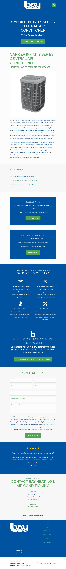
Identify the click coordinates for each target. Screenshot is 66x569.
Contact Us (47, 542)
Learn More (33, 252)
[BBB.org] (17, 553)
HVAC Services (47, 531)
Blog (46, 538)
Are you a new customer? (18, 398)
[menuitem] (33, 176)
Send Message (33, 435)
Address (13, 392)
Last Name (37, 379)
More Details (33, 218)
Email (36, 385)
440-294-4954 (33, 506)
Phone (12, 385)
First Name (14, 379)
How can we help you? (17, 405)
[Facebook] (21, 553)
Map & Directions (33, 500)
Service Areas (47, 535)
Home (47, 527)
